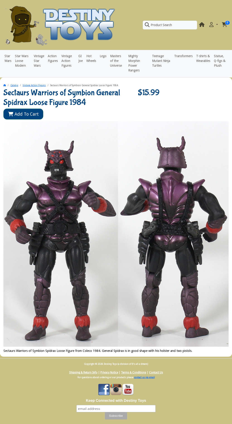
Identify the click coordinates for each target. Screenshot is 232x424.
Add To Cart (23, 114)
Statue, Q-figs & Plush (219, 60)
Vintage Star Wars (39, 60)
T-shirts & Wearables (203, 58)
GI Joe (80, 58)
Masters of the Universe (116, 60)
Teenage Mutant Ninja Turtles (161, 60)
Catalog (14, 85)
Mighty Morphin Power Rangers (134, 63)
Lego (103, 56)
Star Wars (8, 58)
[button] (213, 25)
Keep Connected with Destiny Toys (116, 400)
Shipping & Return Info (83, 372)
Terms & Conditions (133, 372)
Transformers (183, 56)
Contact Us (156, 372)
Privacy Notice (109, 372)
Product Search (158, 25)
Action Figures (53, 58)
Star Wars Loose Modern (21, 60)
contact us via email (144, 377)
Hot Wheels (91, 58)
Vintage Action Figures (66, 60)
